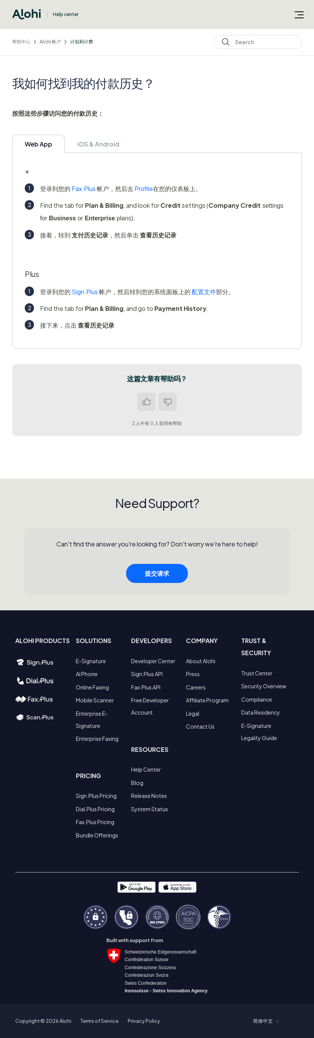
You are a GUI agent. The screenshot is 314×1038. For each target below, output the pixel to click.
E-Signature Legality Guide (259, 731)
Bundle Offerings (97, 835)
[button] (265, 1021)
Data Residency (260, 712)
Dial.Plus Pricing (95, 809)
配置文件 (204, 292)
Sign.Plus (85, 292)
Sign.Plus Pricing (96, 795)
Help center (65, 14)
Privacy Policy (144, 1021)
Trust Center (256, 673)
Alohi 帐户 (50, 42)
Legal (192, 713)
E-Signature (91, 661)
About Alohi (200, 661)
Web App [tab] (38, 144)
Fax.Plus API (145, 687)
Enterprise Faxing (97, 738)
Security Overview (263, 686)
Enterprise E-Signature (92, 719)
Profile (144, 189)
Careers (196, 687)
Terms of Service (99, 1021)
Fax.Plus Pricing (95, 821)
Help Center (146, 769)
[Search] (257, 42)
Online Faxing (92, 687)
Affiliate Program (207, 700)
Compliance (256, 699)
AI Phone (87, 673)
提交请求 (157, 576)
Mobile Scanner (95, 700)
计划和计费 (81, 42)
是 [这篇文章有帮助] (146, 402)
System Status (149, 809)
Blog (137, 782)
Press (193, 673)
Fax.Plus (84, 189)
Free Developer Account (150, 706)
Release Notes (149, 795)
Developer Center (153, 661)
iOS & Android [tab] (98, 144)
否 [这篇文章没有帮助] (168, 402)
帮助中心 (21, 42)
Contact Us (200, 726)
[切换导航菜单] (299, 14)
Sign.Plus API (147, 673)
